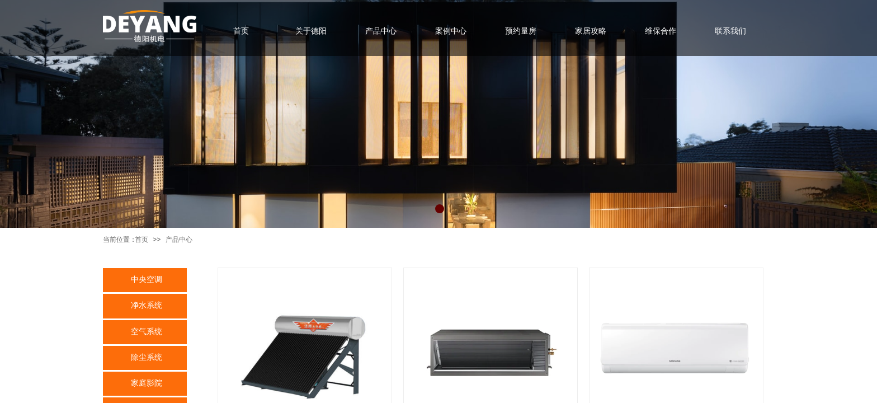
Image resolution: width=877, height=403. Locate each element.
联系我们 (730, 30)
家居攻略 (590, 30)
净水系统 (146, 305)
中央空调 (146, 279)
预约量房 (520, 30)
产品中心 (179, 239)
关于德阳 (311, 30)
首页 (141, 239)
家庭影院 (146, 382)
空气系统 (146, 331)
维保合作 (660, 30)
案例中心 (450, 30)
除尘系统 (146, 357)
